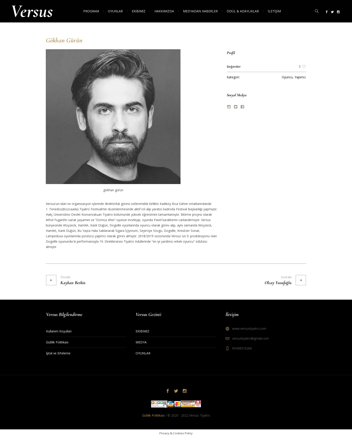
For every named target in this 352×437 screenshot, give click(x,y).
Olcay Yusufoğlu (278, 282)
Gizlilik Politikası (57, 342)
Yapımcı (300, 77)
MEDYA (141, 342)
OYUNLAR (143, 353)
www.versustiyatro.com (249, 328)
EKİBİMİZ (142, 331)
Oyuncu (287, 77)
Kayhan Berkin (73, 282)
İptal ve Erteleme (58, 353)
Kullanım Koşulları (59, 331)
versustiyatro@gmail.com (250, 338)
